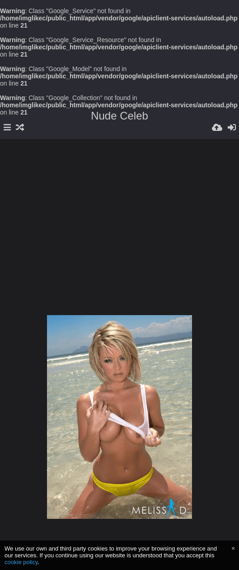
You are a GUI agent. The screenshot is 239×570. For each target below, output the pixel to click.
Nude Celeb (119, 116)
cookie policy (21, 562)
